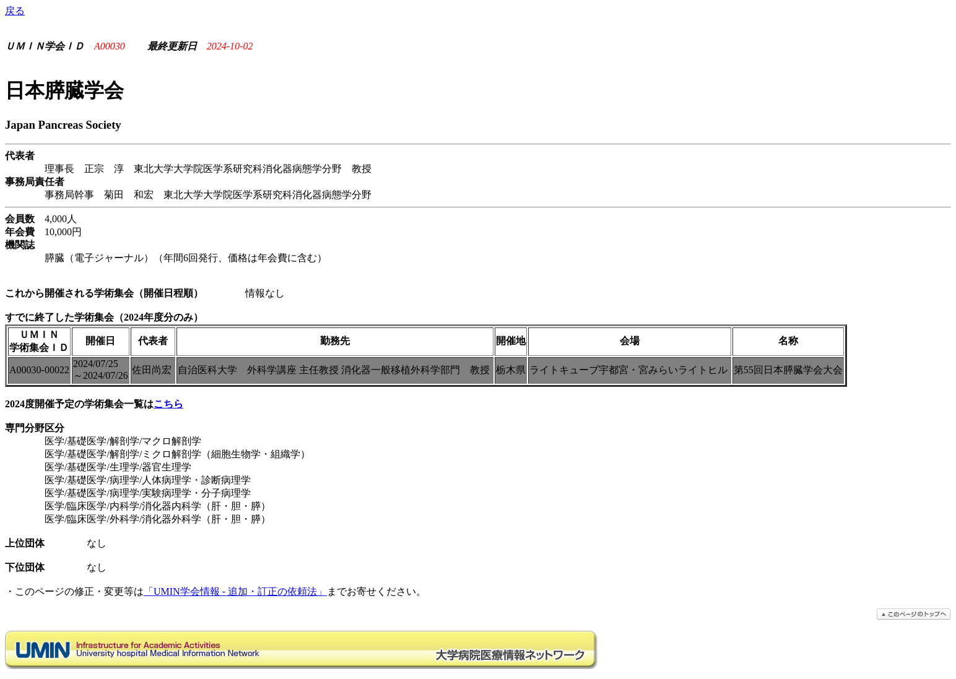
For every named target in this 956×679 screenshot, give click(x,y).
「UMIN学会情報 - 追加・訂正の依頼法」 (235, 591)
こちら (168, 404)
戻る (15, 11)
